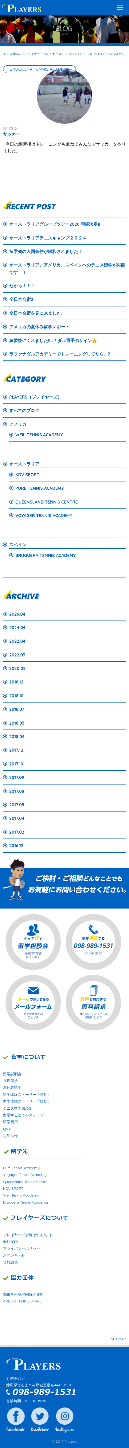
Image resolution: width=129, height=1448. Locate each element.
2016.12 (16, 845)
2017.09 (16, 777)
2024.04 (17, 627)
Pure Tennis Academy (21, 1168)
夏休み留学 (12, 1087)
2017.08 (16, 791)
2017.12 (16, 750)
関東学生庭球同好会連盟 (23, 1294)
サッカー (11, 134)
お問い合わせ (14, 1255)
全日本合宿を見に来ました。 (37, 313)
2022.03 (17, 655)
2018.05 (17, 723)
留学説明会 (12, 1074)
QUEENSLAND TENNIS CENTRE (46, 502)
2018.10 (16, 696)
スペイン (17, 544)
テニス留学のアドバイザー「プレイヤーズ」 (33, 54)
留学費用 (10, 1121)
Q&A (7, 1129)
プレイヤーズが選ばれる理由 (27, 1234)
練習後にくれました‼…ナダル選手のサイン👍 (53, 340)
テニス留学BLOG (17, 1108)
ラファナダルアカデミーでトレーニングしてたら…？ (60, 354)
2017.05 (16, 805)
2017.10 (16, 764)
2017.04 (16, 818)
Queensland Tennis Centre (25, 1181)
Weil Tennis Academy (21, 1195)
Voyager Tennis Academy (25, 1174)
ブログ (72, 54)
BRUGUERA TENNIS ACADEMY (45, 555)
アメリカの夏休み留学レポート (39, 326)
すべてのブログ (24, 410)
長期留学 (10, 1080)
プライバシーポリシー (21, 1248)
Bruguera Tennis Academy (25, 1202)
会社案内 (10, 1241)
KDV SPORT (27, 474)
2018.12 (16, 682)
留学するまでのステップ (23, 1115)
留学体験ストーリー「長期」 (27, 1094)
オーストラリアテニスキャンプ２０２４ (48, 238)
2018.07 (16, 709)
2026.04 (17, 614)
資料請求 (10, 1262)
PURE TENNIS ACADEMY (39, 488)
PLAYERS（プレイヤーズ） (35, 397)
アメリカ (17, 424)
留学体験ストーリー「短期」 (27, 1101)
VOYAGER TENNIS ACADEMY (43, 515)
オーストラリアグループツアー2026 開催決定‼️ (54, 224)
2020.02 (17, 668)
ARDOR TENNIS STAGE (22, 1301)
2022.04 (17, 641)
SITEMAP (118, 1339)
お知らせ (10, 1135)
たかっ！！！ (22, 286)
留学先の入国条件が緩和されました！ (45, 251)
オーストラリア (24, 464)
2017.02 (16, 832)
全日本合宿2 (21, 299)
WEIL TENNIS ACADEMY (39, 435)
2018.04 (17, 736)
